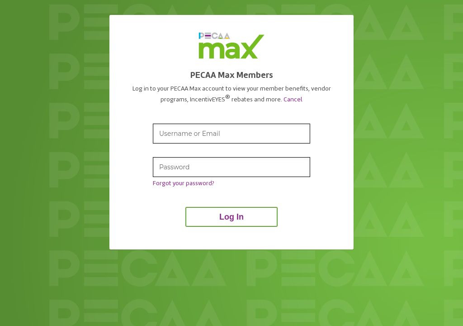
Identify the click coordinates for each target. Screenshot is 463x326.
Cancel (292, 99)
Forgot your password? (183, 183)
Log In (231, 216)
